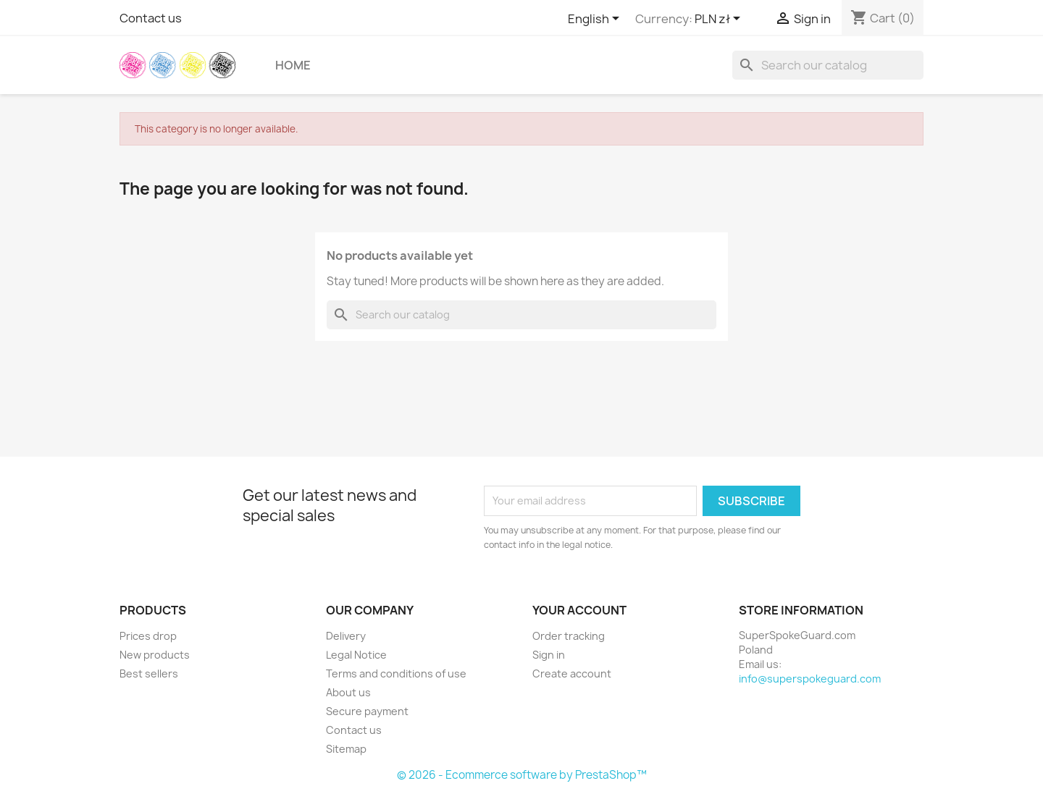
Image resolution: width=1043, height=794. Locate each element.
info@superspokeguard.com (810, 678)
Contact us (151, 18)
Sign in (548, 655)
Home (293, 65)
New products (155, 655)
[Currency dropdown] (720, 19)
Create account (571, 673)
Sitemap (346, 749)
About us (348, 692)
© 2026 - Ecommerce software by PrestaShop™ (522, 774)
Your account (579, 610)
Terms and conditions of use (396, 673)
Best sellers (149, 673)
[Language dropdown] (596, 19)
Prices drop (148, 636)
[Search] (827, 65)
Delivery (346, 636)
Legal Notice (356, 655)
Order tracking (568, 636)
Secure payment (367, 711)
